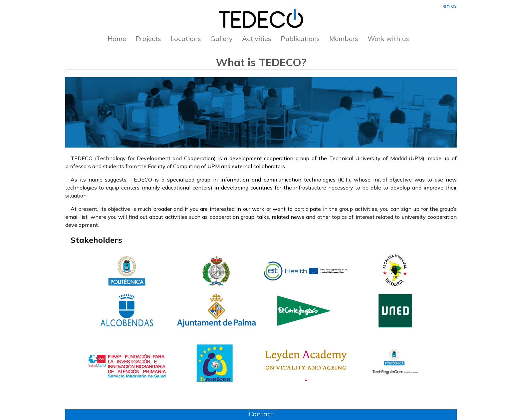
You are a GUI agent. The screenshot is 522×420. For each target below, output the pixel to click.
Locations (185, 38)
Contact (261, 414)
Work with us (388, 38)
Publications (300, 38)
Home (117, 38)
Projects (148, 38)
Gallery (221, 38)
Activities (256, 38)
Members (343, 38)
